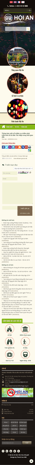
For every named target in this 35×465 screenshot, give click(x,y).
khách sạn (23, 429)
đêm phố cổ (23, 426)
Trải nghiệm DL (9, 348)
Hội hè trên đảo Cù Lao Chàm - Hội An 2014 (16, 260)
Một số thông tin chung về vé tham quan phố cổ (17, 268)
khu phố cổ (6, 426)
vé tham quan (23, 422)
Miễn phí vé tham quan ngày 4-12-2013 (15, 297)
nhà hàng (5, 432)
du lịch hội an (14, 422)
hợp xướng (14, 429)
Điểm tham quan (25, 335)
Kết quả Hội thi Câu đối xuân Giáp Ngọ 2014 (16, 275)
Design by (18, 457)
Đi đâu (25, 348)
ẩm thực (23, 432)
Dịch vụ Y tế (9, 361)
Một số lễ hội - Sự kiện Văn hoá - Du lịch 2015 (17, 256)
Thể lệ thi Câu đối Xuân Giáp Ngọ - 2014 (15, 285)
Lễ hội (10, 335)
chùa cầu (5, 429)
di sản (14, 432)
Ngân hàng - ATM (25, 361)
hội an (5, 422)
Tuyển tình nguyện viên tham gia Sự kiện (15, 239)
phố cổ (14, 426)
